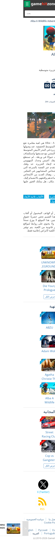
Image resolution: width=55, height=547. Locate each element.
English (7, 530)
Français (48, 530)
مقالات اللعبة (45, 519)
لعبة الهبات (44, 21)
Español (34, 530)
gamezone (21, 3)
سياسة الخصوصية (12, 519)
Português (27, 533)
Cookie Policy (28, 522)
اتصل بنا (30, 519)
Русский (20, 530)
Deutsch (42, 533)
